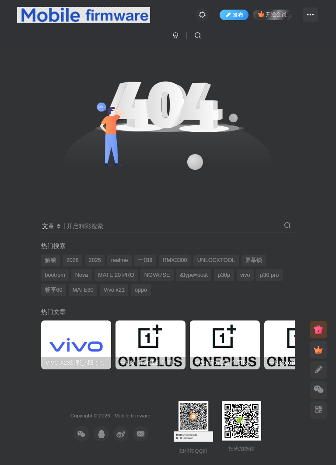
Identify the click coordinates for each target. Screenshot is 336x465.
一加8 (145, 260)
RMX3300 (175, 260)
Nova (81, 275)
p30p (224, 275)
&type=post (193, 275)
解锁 (50, 260)
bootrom (55, 275)
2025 (95, 260)
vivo (245, 275)
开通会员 (272, 14)
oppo (141, 290)
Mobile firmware (132, 415)
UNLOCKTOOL (216, 260)
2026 (72, 260)
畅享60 (54, 290)
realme (119, 260)
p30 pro (269, 275)
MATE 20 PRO (116, 275)
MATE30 (83, 290)
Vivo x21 (114, 290)
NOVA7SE (157, 275)
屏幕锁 (253, 260)
